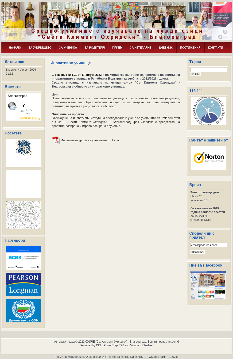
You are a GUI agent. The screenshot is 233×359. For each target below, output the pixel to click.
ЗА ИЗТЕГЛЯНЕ (140, 47)
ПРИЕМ (117, 47)
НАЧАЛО (15, 47)
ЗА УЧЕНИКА (68, 47)
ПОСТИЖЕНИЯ (190, 47)
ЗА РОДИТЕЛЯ (95, 47)
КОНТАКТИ (215, 47)
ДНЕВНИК (166, 47)
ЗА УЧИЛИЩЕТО (40, 47)
